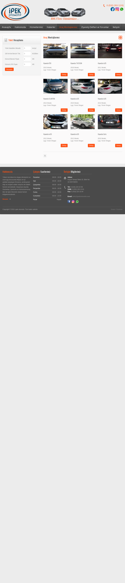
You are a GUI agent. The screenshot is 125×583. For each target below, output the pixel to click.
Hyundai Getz (102, 134)
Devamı (5, 199)
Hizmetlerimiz (36, 27)
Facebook (69, 201)
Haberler (51, 27)
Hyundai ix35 (102, 63)
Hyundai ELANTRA (49, 98)
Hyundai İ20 (47, 63)
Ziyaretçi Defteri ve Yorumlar (95, 27)
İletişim (116, 27)
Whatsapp (77, 201)
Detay (64, 75)
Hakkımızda (20, 27)
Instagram (73, 201)
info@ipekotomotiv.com (81, 196)
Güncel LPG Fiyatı (11, 64)
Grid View (120, 37)
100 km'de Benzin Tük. (12, 54)
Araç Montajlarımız (68, 27)
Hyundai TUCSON (76, 63)
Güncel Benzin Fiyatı (12, 59)
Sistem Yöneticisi (116, 209)
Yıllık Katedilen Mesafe (13, 48)
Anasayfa (6, 27)
